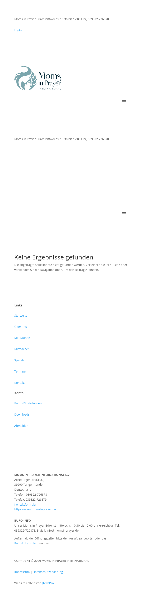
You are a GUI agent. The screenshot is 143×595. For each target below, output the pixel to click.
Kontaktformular (25, 487)
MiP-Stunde (22, 320)
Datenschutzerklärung (48, 554)
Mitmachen (22, 331)
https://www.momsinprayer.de (35, 492)
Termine (20, 354)
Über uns (20, 309)
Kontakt (19, 365)
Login (18, 30)
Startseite (20, 298)
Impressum (22, 554)
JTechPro (48, 565)
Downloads (22, 397)
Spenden (20, 342)
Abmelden (21, 408)
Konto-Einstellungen (28, 386)
